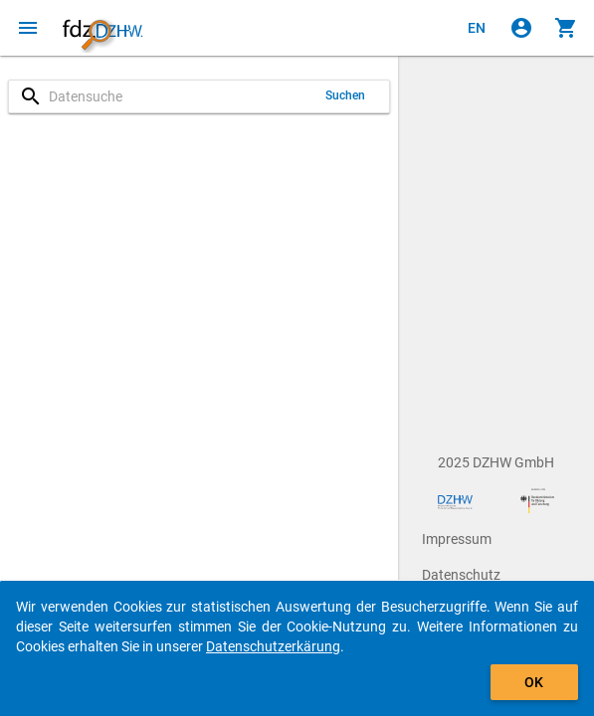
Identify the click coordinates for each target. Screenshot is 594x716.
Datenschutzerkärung (273, 646)
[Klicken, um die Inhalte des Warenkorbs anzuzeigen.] (566, 28)
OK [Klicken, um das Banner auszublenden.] (533, 682)
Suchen (345, 95)
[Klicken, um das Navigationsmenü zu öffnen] (28, 28)
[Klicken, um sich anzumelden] (521, 28)
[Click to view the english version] (476, 28)
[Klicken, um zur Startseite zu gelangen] (102, 28)
